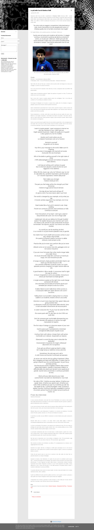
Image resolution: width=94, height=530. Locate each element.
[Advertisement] (80, 26)
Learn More (71, 526)
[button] (71, 11)
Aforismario (35, 3)
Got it (77, 526)
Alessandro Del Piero (61, 486)
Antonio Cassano (52, 486)
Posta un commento (36, 496)
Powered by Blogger (55, 521)
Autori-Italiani (37, 492)
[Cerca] (83, 3)
